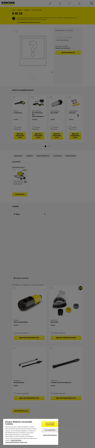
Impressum (23, 442)
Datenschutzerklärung (12, 442)
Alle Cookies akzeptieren (50, 424)
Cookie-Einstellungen (50, 435)
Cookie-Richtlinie (16, 440)
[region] (30, 432)
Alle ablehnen (50, 430)
